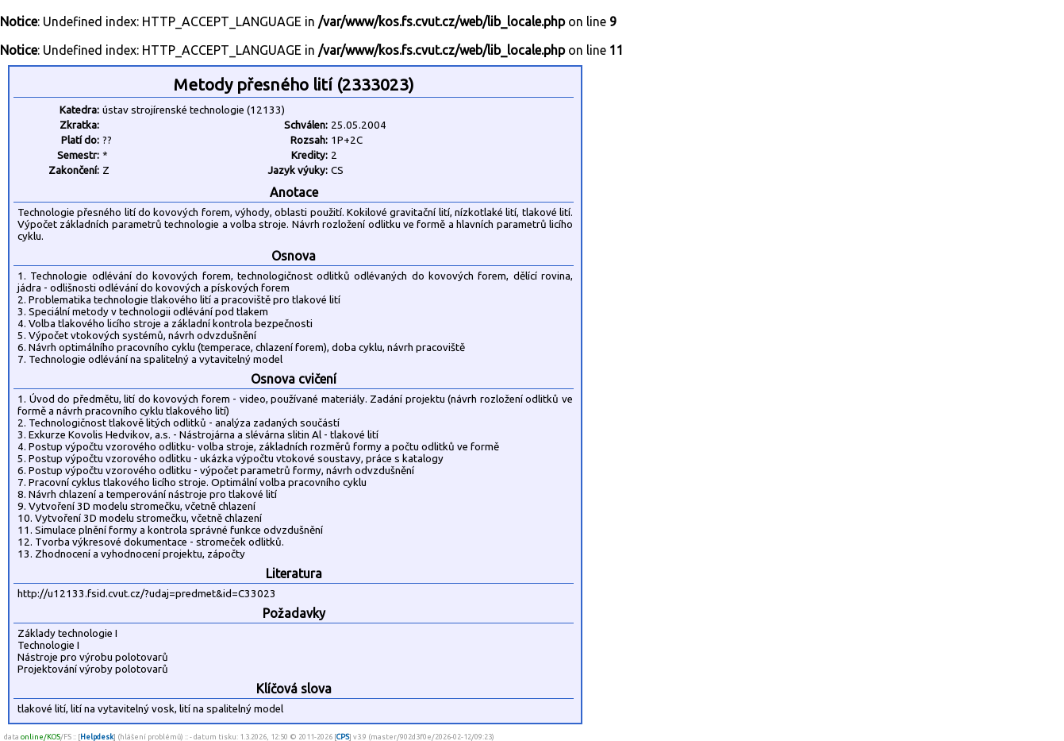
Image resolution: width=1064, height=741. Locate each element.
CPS (342, 736)
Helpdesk (96, 736)
